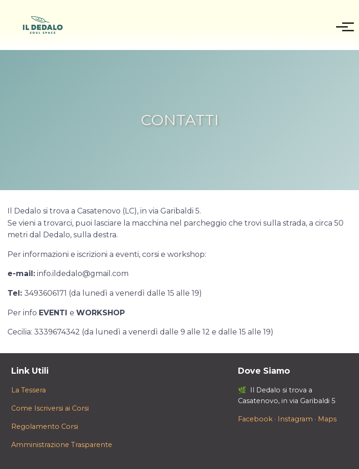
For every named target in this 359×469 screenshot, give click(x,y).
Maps (327, 419)
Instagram (295, 419)
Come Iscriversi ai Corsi (50, 408)
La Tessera (28, 390)
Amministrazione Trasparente (61, 445)
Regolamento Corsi (44, 426)
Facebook (255, 419)
